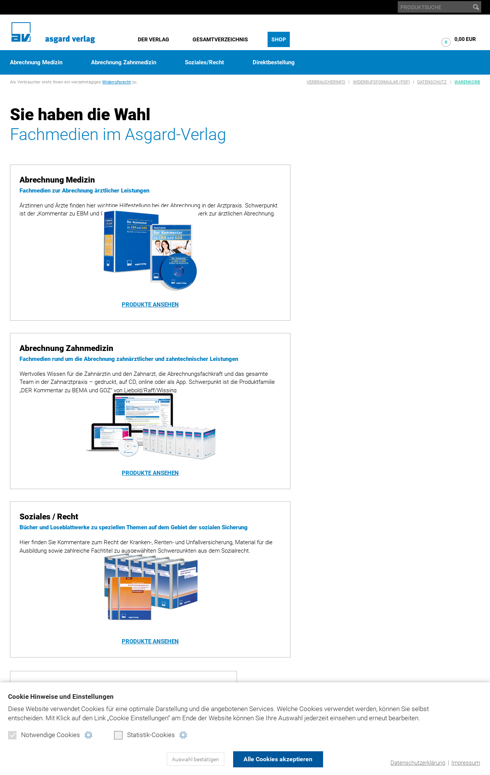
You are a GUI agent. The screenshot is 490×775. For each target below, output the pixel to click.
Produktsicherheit (316, 649)
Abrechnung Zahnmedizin (123, 62)
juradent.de (410, 649)
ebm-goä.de (408, 638)
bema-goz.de (410, 627)
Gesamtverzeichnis (220, 39)
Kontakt (301, 659)
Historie (21, 627)
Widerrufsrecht (116, 82)
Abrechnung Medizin (36, 62)
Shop (278, 39)
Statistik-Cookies (144, 735)
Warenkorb (467, 82)
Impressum (465, 762)
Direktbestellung (274, 62)
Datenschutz (432, 82)
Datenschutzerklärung (417, 762)
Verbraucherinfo (326, 82)
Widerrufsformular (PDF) (381, 82)
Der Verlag (153, 39)
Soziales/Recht (204, 62)
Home (296, 616)
